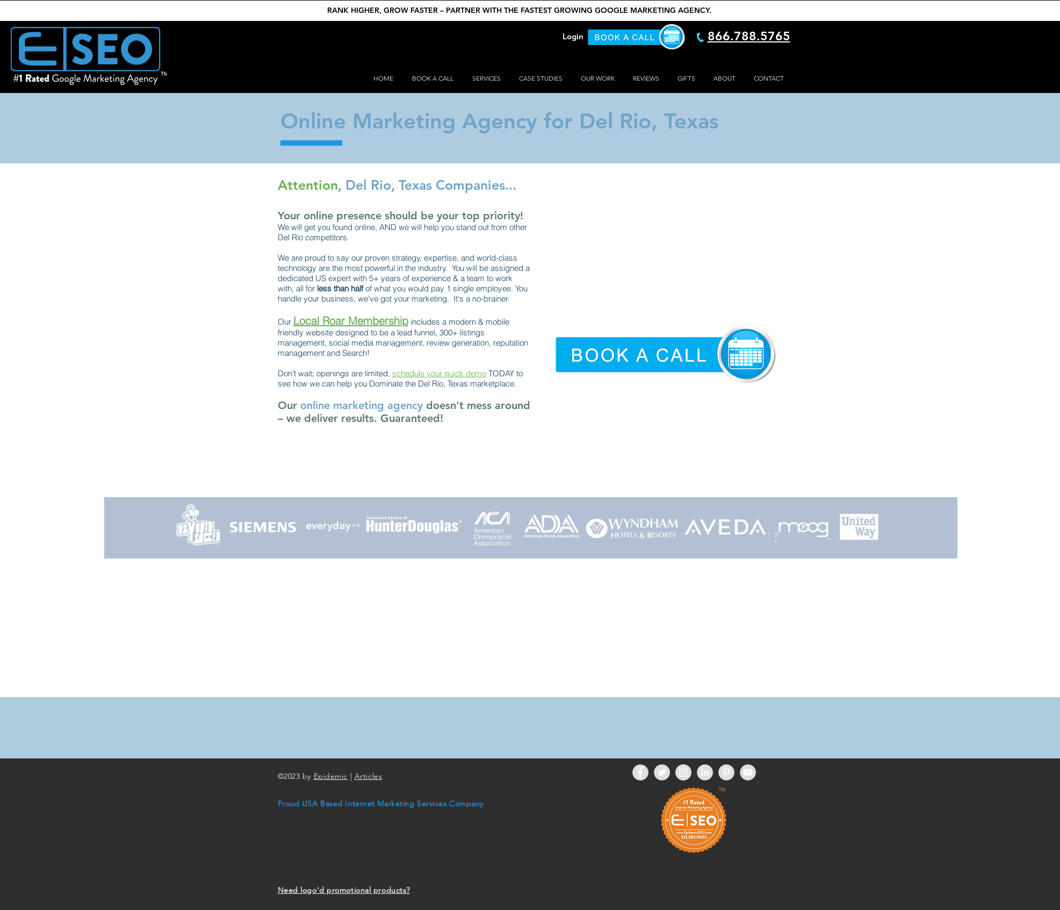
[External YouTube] (663, 248)
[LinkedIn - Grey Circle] (705, 772)
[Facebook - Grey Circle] (640, 772)
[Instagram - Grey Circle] (683, 772)
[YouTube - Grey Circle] (748, 772)
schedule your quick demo (439, 373)
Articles (368, 776)
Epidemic (331, 776)
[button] (485, 78)
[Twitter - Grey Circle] (662, 772)
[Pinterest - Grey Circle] (726, 772)
